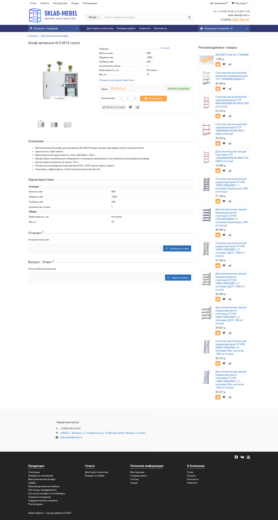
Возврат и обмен (94, 475)
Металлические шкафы (54, 35)
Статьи (134, 479)
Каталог (54, 27)
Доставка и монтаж (100, 28)
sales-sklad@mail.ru (71, 437)
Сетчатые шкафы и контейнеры (46, 493)
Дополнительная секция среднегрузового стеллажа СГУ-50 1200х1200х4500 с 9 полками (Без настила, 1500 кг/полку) (230, 379)
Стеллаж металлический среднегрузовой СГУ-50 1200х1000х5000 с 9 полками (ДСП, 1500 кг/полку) (231, 250)
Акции (75, 3)
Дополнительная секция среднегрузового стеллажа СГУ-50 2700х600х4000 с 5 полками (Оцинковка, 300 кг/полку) (231, 217)
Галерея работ (126, 28)
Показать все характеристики (116, 80)
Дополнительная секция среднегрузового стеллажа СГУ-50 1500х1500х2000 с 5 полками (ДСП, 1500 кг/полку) (230, 281)
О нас (33, 3)
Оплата (44, 3)
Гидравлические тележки (43, 500)
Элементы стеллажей (40, 475)
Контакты (160, 28)
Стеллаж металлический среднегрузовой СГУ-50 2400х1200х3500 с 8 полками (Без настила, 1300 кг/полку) (231, 347)
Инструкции (60, 3)
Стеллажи (34, 472)
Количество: (108, 98)
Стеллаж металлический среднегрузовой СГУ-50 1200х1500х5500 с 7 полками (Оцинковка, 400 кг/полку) (231, 185)
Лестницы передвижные (42, 489)
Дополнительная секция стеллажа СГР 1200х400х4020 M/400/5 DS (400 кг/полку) (231, 156)
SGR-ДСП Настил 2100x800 (232, 54)
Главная (33, 35)
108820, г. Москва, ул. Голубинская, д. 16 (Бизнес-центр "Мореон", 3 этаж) (102, 432)
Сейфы (32, 482)
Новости (144, 28)
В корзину (153, 98)
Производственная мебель (44, 486)
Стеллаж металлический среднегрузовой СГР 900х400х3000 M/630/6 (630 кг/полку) (232, 101)
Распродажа (90, 3)
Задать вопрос (178, 277)
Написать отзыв (177, 248)
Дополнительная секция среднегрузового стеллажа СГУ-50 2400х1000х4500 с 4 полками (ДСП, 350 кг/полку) (230, 315)
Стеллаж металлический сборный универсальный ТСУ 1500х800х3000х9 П (231, 76)
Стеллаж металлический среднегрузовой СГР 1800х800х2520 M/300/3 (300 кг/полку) (231, 129)
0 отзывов (164, 48)
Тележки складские (39, 497)
